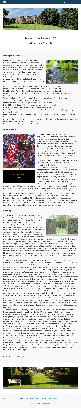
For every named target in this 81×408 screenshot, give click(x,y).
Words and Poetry (55, 2)
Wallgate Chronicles (67, 2)
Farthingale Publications (10, 2)
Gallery (76, 2)
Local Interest (32, 2)
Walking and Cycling (43, 2)
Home (4, 398)
